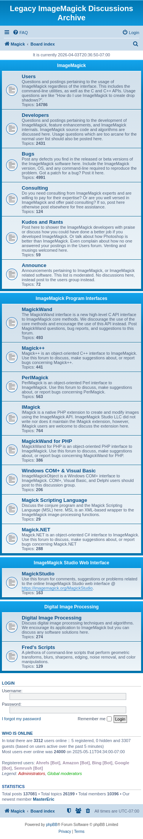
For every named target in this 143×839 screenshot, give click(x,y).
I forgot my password (21, 718)
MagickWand (37, 309)
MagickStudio (38, 574)
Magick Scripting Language (54, 500)
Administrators (31, 773)
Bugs (28, 154)
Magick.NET (36, 530)
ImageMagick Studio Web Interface (71, 562)
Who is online (17, 733)
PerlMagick (35, 377)
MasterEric (43, 799)
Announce (34, 265)
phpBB (52, 825)
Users (29, 76)
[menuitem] (20, 32)
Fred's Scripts (38, 647)
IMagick (31, 407)
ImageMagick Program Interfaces (71, 298)
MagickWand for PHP (47, 441)
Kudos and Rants (42, 222)
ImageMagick (71, 65)
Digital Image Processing (71, 607)
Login (8, 683)
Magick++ (33, 348)
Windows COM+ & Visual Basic (59, 471)
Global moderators (64, 773)
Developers (35, 115)
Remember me (95, 719)
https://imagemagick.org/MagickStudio (57, 588)
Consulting (35, 188)
